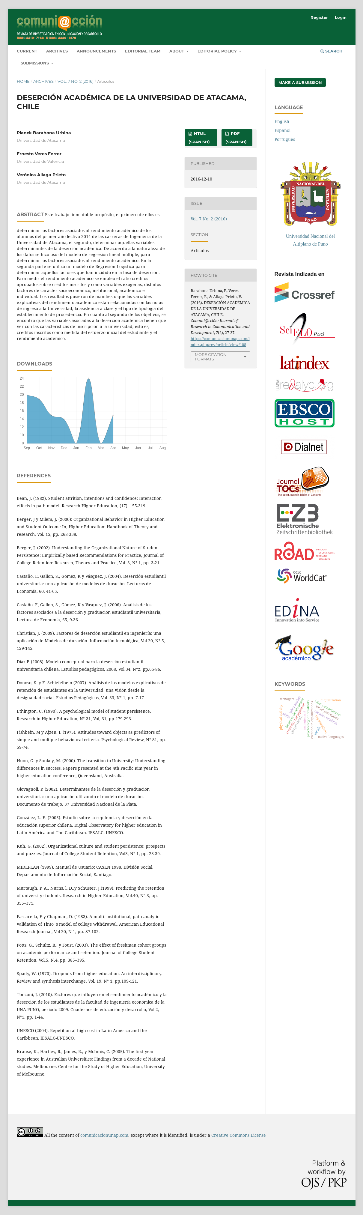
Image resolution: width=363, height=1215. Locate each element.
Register (319, 17)
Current (27, 51)
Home (23, 81)
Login (341, 17)
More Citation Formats (211, 356)
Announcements (96, 51)
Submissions (35, 63)
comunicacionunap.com (104, 1135)
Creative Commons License (238, 1135)
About (177, 51)
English (282, 121)
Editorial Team (142, 51)
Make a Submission (300, 82)
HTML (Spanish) (199, 137)
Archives (57, 51)
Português (285, 139)
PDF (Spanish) (236, 137)
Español (282, 130)
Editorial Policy (218, 51)
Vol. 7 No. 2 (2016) (76, 81)
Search (331, 51)
